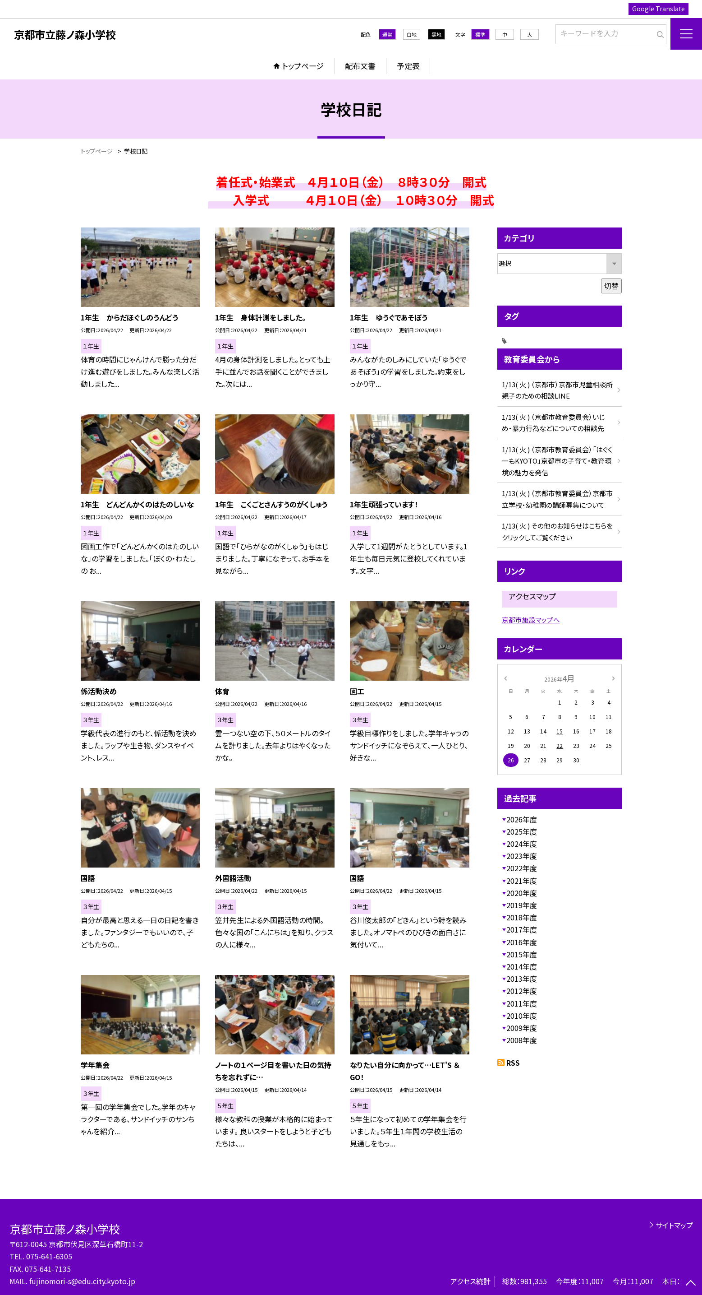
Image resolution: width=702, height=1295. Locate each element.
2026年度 (521, 819)
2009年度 (521, 1027)
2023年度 (521, 855)
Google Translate (658, 8)
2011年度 (521, 1003)
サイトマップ (674, 1225)
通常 (387, 34)
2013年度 (521, 978)
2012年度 (521, 990)
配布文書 (360, 65)
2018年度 (521, 917)
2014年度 (521, 966)
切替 (611, 285)
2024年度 (521, 843)
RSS (513, 1062)
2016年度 (521, 942)
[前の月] (505, 678)
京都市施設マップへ (531, 619)
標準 (480, 34)
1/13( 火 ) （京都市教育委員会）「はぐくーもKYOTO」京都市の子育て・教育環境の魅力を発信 (557, 461)
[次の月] (613, 678)
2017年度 (521, 929)
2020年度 (521, 892)
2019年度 (521, 905)
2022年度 (521, 868)
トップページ (303, 65)
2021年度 (521, 880)
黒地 (436, 34)
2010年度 (521, 1015)
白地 (412, 34)
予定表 (408, 65)
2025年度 (521, 831)
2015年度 (521, 954)
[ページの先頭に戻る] (690, 1283)
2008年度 (521, 1040)
